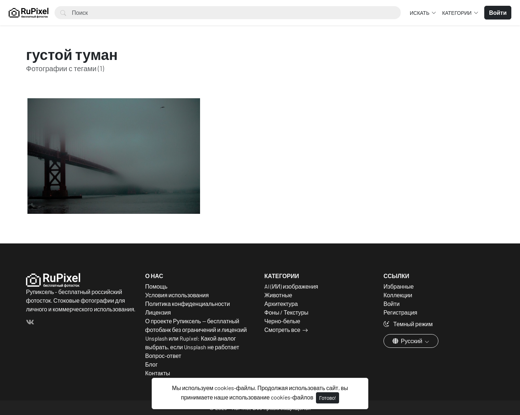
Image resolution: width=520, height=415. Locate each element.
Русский (408, 340)
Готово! (327, 398)
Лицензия (158, 312)
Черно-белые (282, 320)
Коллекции (398, 294)
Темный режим (408, 323)
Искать (420, 13)
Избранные (399, 286)
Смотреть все (282, 329)
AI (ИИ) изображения (291, 286)
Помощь (156, 286)
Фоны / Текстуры (286, 312)
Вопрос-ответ (163, 355)
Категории (457, 13)
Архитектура (281, 303)
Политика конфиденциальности (187, 303)
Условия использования (177, 294)
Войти (392, 303)
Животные (278, 294)
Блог (151, 364)
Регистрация (400, 312)
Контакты (157, 372)
